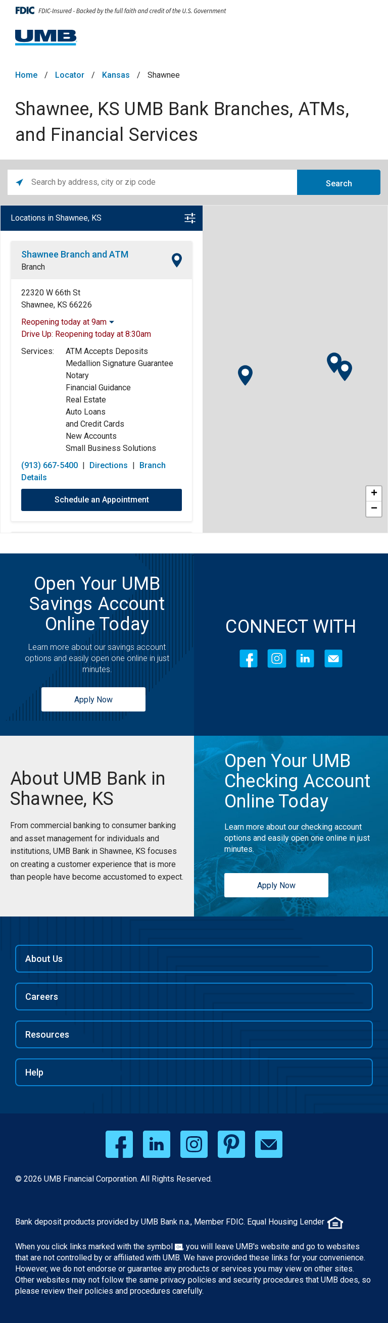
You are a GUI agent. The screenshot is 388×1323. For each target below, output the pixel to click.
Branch (33, 267)
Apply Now (93, 699)
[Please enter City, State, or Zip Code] (164, 182)
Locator (69, 75)
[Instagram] (277, 658)
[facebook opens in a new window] (119, 1144)
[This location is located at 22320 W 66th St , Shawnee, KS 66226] (101, 299)
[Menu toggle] (361, 40)
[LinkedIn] (305, 658)
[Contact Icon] (333, 658)
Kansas (116, 75)
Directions (108, 465)
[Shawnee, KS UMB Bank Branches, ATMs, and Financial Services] (97, 789)
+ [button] (374, 493)
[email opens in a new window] (268, 1144)
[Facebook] (248, 658)
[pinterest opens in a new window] (231, 1144)
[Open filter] (190, 218)
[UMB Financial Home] (46, 37)
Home (26, 75)
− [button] (374, 509)
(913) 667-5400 (49, 465)
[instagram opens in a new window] (194, 1144)
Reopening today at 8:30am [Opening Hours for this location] (103, 334)
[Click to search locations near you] (19, 182)
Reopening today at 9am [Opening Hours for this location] (64, 322)
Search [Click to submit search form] (339, 183)
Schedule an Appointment (102, 499)
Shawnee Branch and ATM (74, 254)
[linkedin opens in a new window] (156, 1144)
